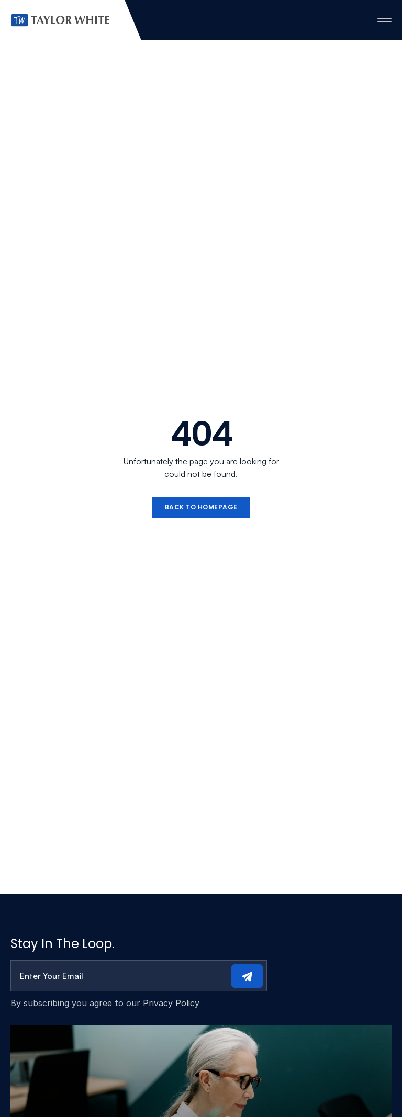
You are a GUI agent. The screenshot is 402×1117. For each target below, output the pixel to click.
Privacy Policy (171, 1003)
